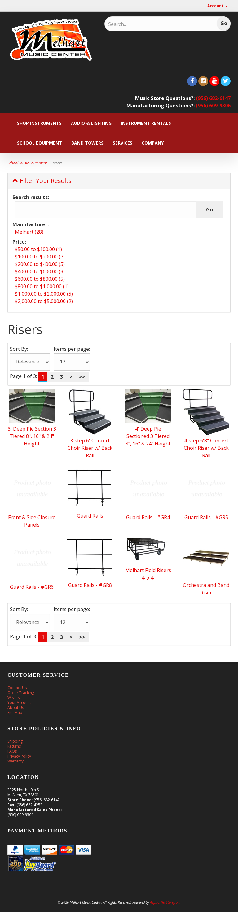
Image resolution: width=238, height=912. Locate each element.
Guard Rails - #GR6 (32, 587)
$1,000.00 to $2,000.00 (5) (44, 293)
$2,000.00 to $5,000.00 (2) (44, 301)
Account (217, 5)
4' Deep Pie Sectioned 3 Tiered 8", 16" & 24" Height (148, 436)
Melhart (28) (29, 231)
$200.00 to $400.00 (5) (40, 264)
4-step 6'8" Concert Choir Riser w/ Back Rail (206, 448)
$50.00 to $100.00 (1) (38, 249)
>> (82, 376)
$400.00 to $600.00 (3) (40, 271)
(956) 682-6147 (213, 98)
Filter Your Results (41, 180)
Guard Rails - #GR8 (90, 585)
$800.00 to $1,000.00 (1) (42, 286)
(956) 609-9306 (213, 105)
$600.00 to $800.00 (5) (40, 279)
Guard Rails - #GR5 (206, 517)
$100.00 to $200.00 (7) (40, 256)
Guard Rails (90, 515)
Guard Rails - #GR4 (148, 517)
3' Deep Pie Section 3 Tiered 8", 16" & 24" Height (32, 436)
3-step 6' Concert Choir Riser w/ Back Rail (90, 448)
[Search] (148, 24)
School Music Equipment (27, 163)
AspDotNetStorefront (165, 902)
